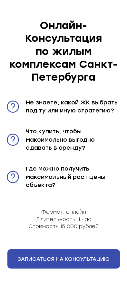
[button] (63, 259)
